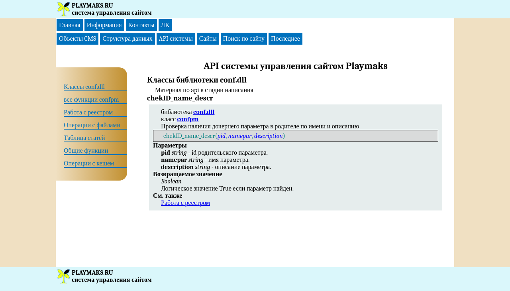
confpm (188, 119)
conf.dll (203, 112)
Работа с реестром (185, 202)
